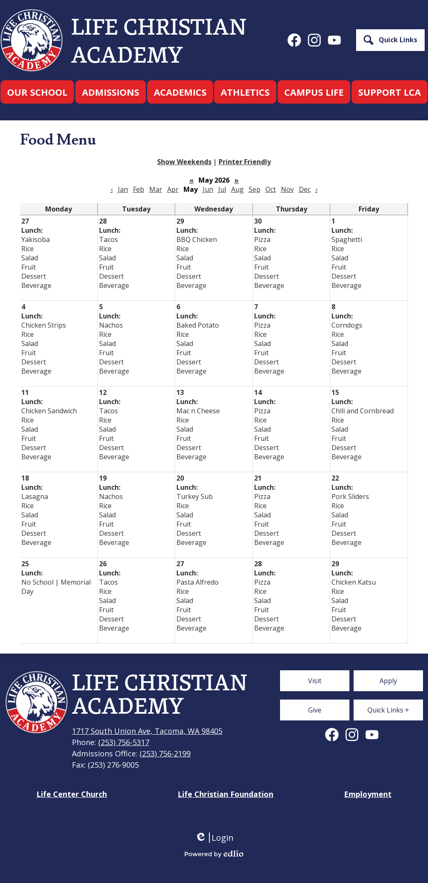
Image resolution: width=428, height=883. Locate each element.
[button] (37, 92)
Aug (237, 189)
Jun (208, 189)
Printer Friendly (245, 161)
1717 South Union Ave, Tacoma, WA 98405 (147, 731)
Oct (270, 189)
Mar (155, 189)
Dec (305, 189)
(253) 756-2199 (165, 753)
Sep (254, 189)
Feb (138, 189)
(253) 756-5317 (123, 742)
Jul (222, 189)
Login (214, 837)
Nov (287, 189)
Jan (123, 189)
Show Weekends (184, 161)
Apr (172, 189)
